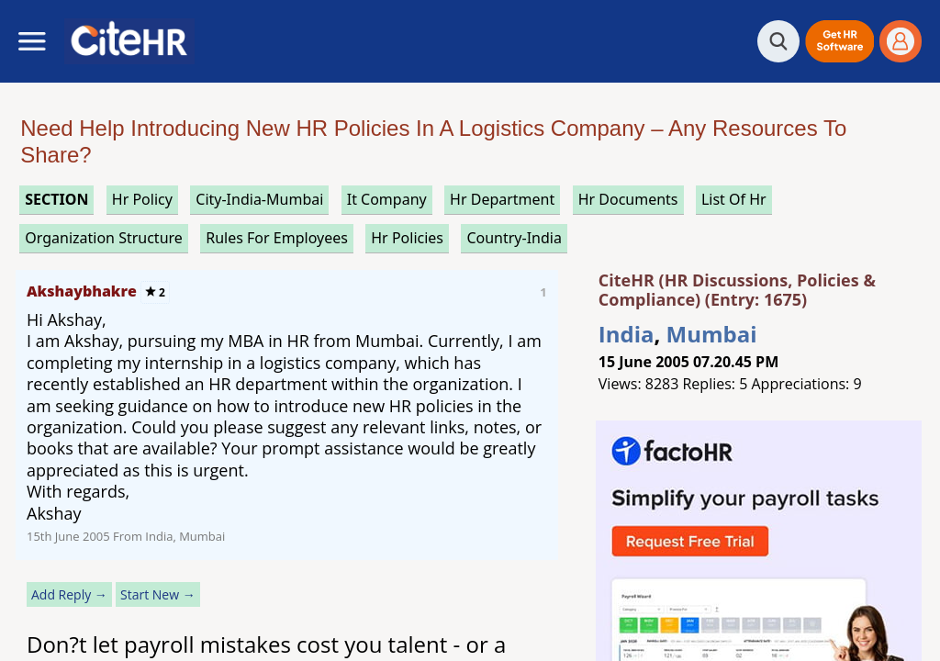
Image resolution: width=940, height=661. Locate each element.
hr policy (142, 199)
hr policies (407, 238)
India (627, 334)
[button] (839, 41)
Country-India (514, 238)
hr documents (628, 199)
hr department (502, 199)
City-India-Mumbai (259, 199)
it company (387, 199)
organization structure (104, 238)
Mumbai (711, 334)
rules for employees (277, 238)
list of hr (734, 199)
